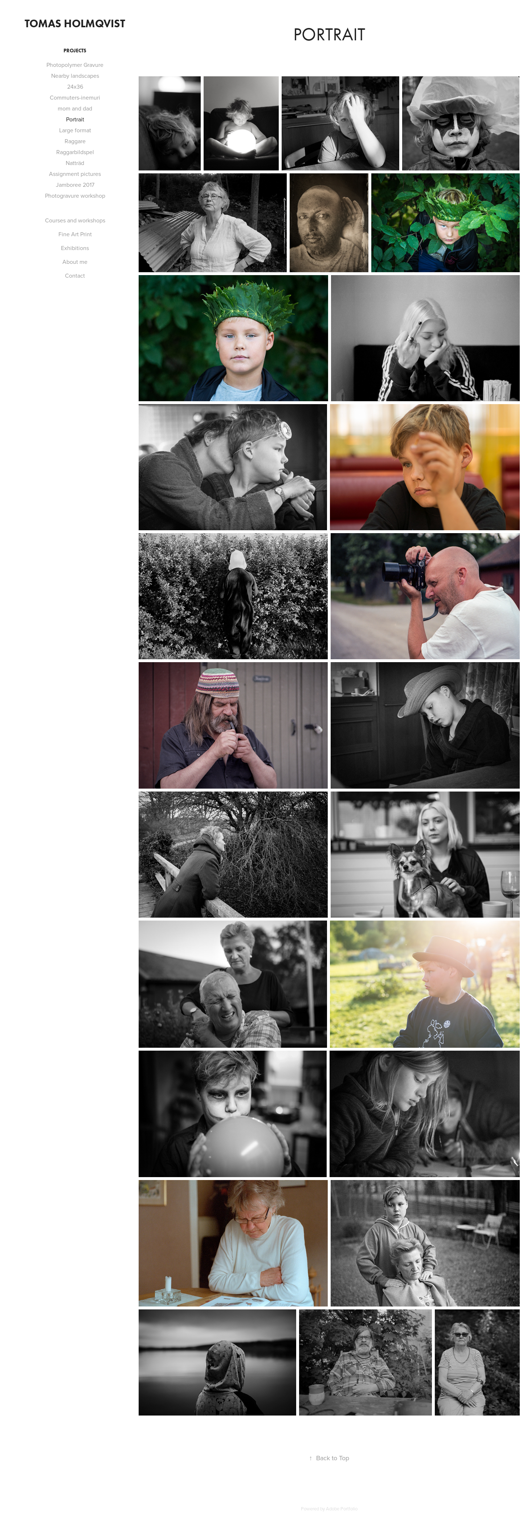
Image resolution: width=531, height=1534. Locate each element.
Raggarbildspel (75, 152)
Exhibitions (75, 248)
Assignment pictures (75, 174)
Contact (75, 275)
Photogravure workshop (75, 196)
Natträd (75, 163)
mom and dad (75, 108)
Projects (75, 51)
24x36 (75, 86)
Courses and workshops (75, 220)
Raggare (75, 141)
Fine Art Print (75, 234)
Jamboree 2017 (75, 185)
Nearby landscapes (75, 76)
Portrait (75, 119)
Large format (75, 130)
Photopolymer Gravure (74, 65)
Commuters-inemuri (75, 97)
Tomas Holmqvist (75, 23)
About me (74, 262)
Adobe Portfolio (342, 1508)
